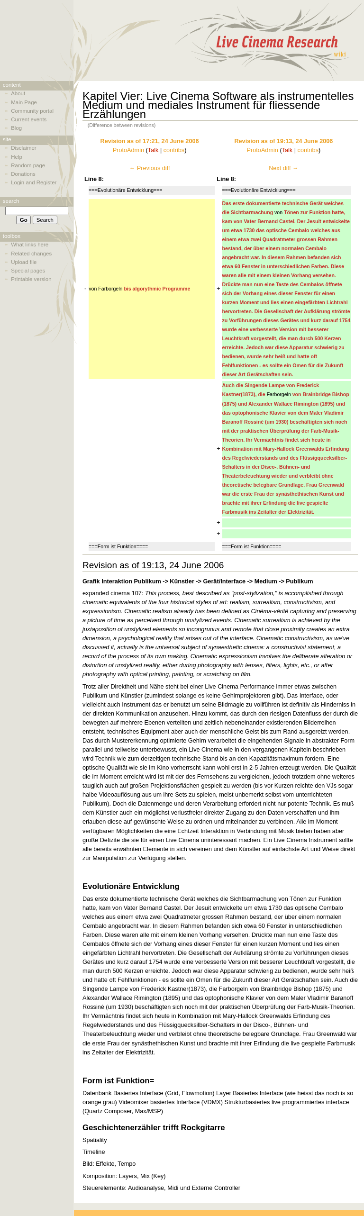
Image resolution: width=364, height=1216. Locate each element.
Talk (153, 150)
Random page (28, 165)
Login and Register (33, 182)
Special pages (28, 270)
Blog (16, 128)
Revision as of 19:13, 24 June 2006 (283, 141)
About (18, 93)
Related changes (31, 253)
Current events (28, 119)
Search (11, 201)
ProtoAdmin (128, 150)
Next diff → (284, 168)
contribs (174, 150)
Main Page (24, 102)
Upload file (23, 262)
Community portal (32, 111)
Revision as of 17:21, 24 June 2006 (149, 141)
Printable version (31, 279)
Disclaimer (23, 148)
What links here (29, 244)
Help (16, 157)
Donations (23, 174)
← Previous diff (149, 168)
